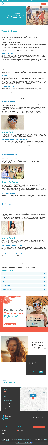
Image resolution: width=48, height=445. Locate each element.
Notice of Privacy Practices (27, 439)
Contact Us (38, 4)
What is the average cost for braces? (9, 281)
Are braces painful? (6, 285)
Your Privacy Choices (27, 442)
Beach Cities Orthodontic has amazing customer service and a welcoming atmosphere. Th (35, 363)
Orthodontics (26, 4)
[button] (24, 273)
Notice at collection (19, 442)
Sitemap (16, 439)
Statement (7, 440)
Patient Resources (33, 4)
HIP (46, 439)
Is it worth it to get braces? (7, 289)
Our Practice (21, 4)
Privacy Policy (20, 439)
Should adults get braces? (7, 277)
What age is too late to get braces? (9, 273)
